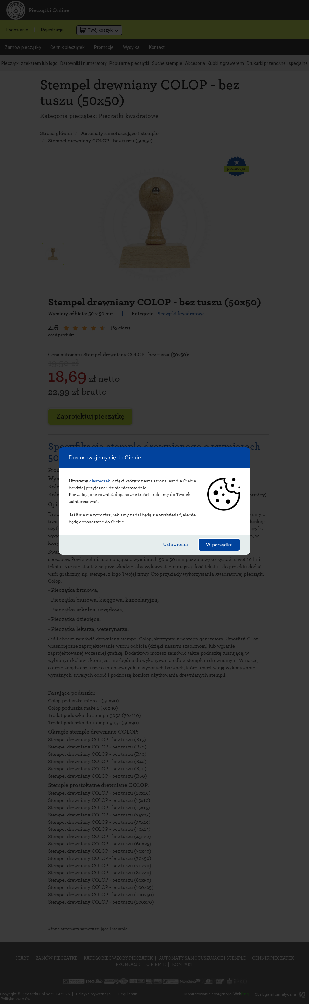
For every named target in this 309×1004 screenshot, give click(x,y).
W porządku (219, 544)
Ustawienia (175, 544)
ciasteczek (99, 481)
